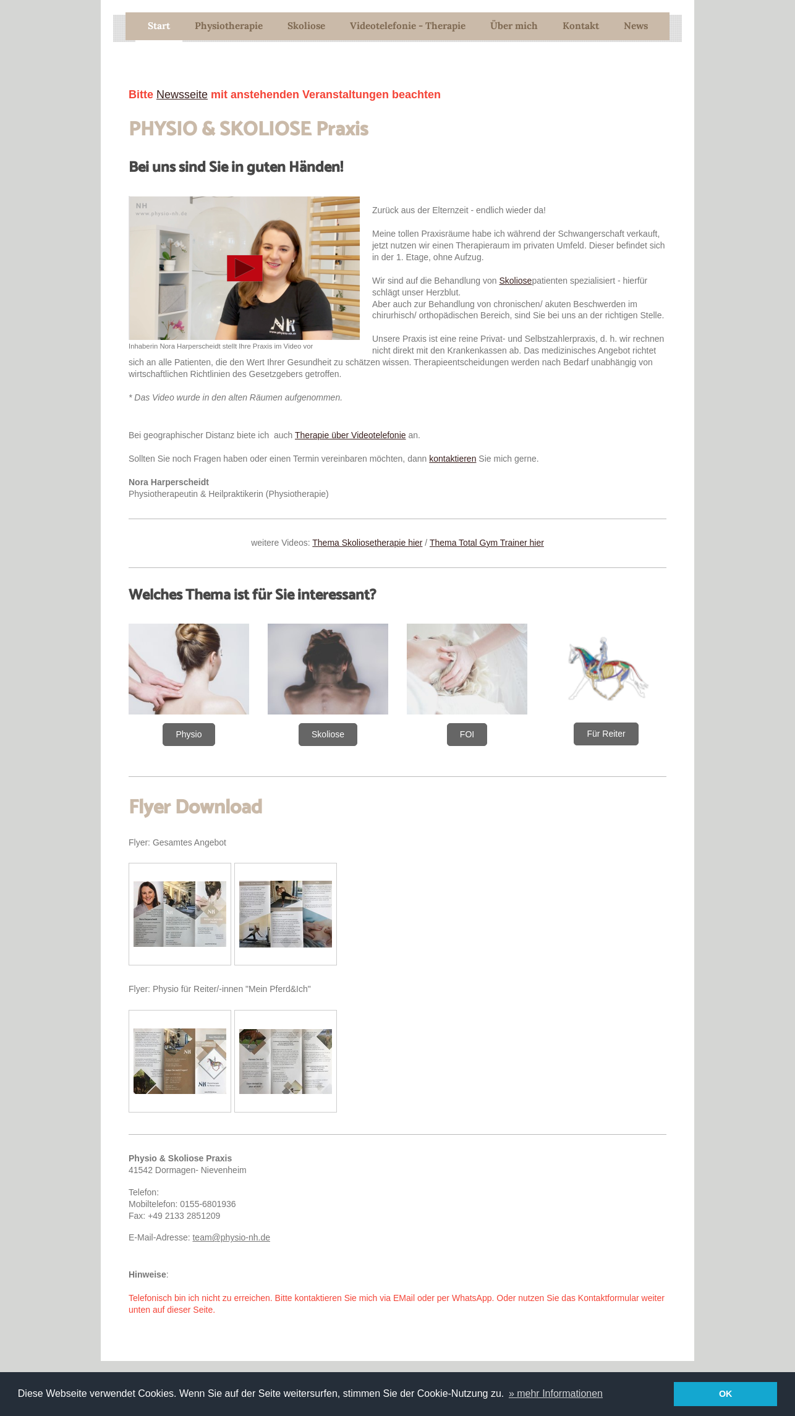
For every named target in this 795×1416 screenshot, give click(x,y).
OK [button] (726, 1394)
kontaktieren (452, 459)
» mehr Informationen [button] (556, 1393)
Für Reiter (606, 734)
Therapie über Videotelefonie (350, 435)
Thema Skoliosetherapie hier (367, 543)
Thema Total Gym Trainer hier (487, 543)
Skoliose (515, 281)
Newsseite (182, 94)
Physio (189, 734)
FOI (467, 734)
